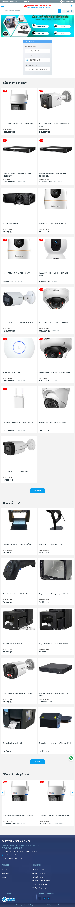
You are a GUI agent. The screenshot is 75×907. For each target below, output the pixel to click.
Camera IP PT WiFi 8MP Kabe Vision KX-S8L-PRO (18, 124)
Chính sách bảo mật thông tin (41, 881)
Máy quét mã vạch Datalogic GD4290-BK (15, 594)
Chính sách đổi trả (38, 877)
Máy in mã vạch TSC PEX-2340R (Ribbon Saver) (53, 644)
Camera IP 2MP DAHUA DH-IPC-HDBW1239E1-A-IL (55, 323)
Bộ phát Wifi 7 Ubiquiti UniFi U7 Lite (13, 372)
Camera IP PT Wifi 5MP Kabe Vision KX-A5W (16, 273)
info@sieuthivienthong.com (9, 1)
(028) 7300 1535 (24, 1)
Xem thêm (37, 490)
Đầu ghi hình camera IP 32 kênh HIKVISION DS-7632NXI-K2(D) (17, 175)
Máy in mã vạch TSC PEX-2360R (12, 644)
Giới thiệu (5, 870)
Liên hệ (4, 877)
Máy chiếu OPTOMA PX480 (11, 223)
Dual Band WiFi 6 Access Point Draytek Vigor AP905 (18, 422)
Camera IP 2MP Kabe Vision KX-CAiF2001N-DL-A (18, 323)
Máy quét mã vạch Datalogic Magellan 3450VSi (53, 594)
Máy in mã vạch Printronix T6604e (13, 743)
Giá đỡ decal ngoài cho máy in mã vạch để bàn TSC (18, 544)
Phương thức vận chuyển (39, 888)
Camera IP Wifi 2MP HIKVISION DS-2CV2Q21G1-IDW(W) (54, 274)
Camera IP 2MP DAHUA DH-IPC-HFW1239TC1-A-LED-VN (54, 125)
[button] (2, 792)
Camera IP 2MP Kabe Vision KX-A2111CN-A (16, 472)
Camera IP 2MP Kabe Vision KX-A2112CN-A (52, 422)
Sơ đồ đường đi (6, 873)
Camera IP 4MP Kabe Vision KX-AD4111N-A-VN (17, 693)
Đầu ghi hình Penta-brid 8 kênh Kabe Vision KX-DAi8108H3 (53, 695)
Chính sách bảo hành (38, 873)
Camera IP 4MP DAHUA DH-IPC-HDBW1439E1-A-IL (55, 372)
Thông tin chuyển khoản (39, 884)
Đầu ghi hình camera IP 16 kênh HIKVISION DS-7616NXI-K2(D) (53, 175)
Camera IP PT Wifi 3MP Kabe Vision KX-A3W (52, 223)
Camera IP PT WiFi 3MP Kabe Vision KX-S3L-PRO (54, 815)
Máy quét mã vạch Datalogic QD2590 (50, 544)
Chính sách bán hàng (38, 870)
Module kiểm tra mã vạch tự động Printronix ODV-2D (55, 743)
